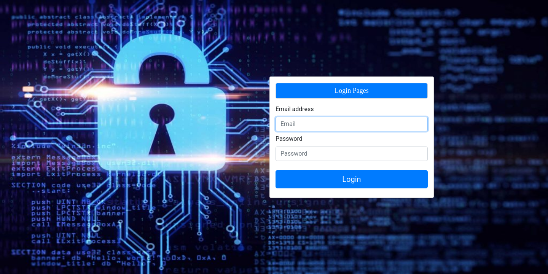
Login (351, 179)
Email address (295, 109)
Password (289, 138)
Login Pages (352, 90)
